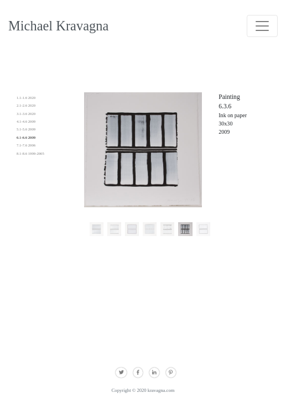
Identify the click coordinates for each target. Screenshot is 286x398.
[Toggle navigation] (262, 26)
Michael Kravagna (58, 25)
